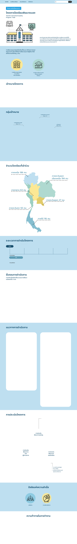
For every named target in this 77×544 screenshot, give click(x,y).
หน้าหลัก (6, 2)
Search (70, 1)
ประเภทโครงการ (23, 2)
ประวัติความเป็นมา (14, 2)
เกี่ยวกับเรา (30, 2)
